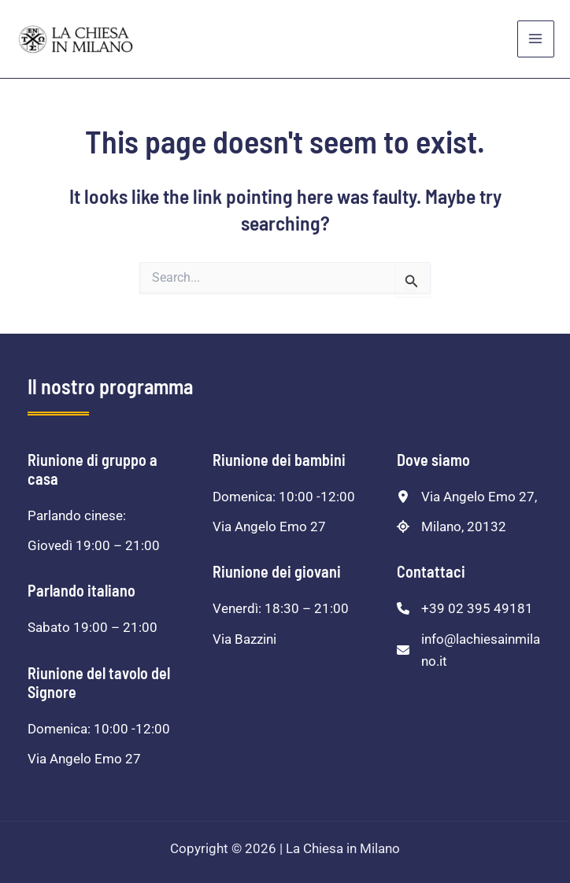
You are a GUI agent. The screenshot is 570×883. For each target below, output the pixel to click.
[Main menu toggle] (536, 39)
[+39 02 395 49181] (465, 608)
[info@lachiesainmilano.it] (469, 650)
